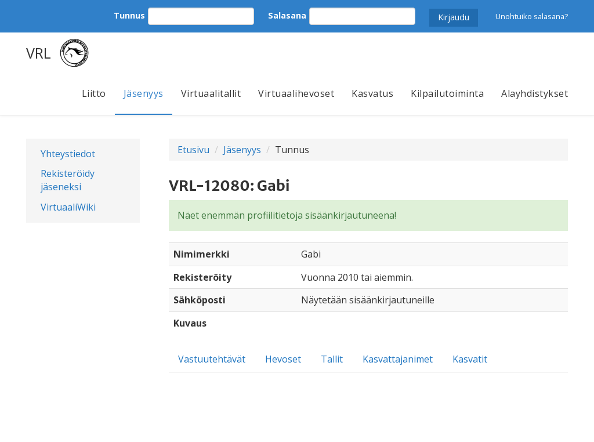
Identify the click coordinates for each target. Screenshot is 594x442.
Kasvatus (372, 93)
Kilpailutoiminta (447, 93)
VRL (38, 53)
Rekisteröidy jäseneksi (68, 180)
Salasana (287, 15)
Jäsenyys (144, 93)
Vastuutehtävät (211, 359)
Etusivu (193, 149)
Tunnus (129, 15)
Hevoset (283, 359)
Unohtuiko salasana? (531, 16)
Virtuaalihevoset (296, 93)
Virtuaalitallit (211, 93)
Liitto (94, 93)
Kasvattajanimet (398, 359)
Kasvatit (469, 359)
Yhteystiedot (68, 153)
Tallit (332, 359)
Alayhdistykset (534, 93)
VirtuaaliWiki (68, 207)
